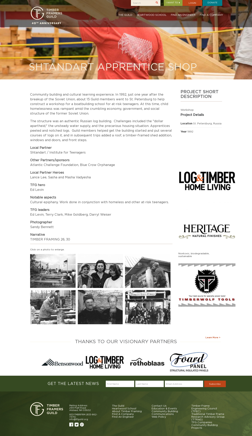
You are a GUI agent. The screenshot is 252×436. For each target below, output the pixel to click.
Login (192, 3)
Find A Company (211, 14)
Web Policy (159, 416)
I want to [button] (173, 2)
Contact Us (159, 405)
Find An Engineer (183, 14)
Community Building (165, 411)
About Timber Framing (127, 411)
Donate (212, 2)
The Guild (125, 14)
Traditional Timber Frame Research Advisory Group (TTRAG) (208, 417)
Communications (163, 414)
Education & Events (164, 408)
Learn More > (213, 337)
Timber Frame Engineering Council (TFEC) (204, 408)
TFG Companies (201, 422)
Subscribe (215, 384)
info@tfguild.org (78, 419)
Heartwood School (152, 14)
